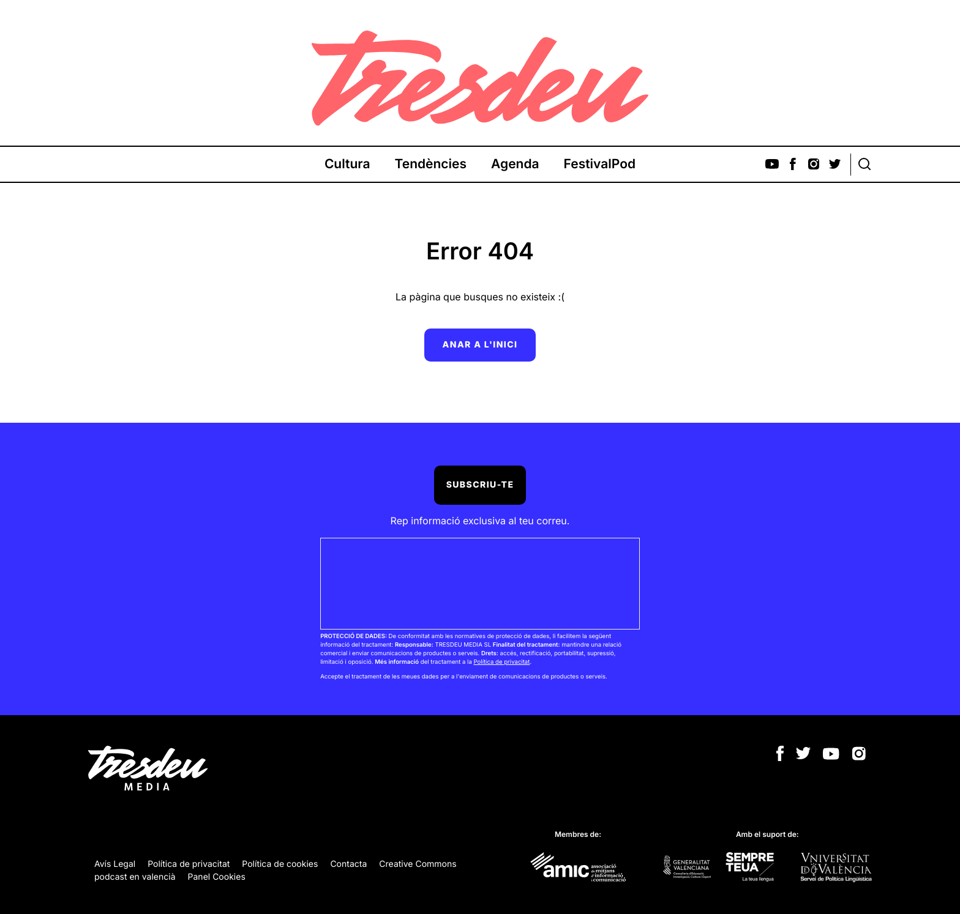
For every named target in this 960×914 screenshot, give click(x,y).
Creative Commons (417, 864)
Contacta (348, 864)
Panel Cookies (217, 877)
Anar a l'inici (480, 345)
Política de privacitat (501, 662)
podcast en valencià (135, 877)
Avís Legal (114, 864)
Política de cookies (280, 864)
